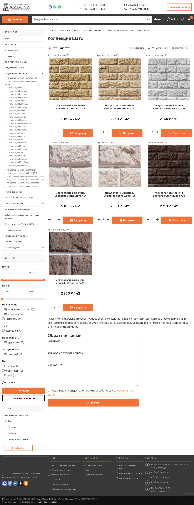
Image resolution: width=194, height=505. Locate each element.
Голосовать (20, 448)
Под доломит (14, 342)
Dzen (20, 483)
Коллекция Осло (16, 87)
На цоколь (13, 318)
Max (50, 7)
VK (15, 483)
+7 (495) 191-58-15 (159, 472)
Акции (7, 38)
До (29, 272)
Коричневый (14, 370)
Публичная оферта (94, 474)
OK (25, 483)
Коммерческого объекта (18, 439)
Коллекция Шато (16, 152)
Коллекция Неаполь (18, 120)
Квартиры (12, 433)
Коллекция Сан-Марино (20, 123)
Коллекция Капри (17, 155)
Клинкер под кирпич (14, 203)
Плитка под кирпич (13, 192)
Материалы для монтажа (16, 236)
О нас (87, 470)
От (4, 272)
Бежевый (12, 366)
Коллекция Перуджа (18, 107)
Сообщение (55, 364)
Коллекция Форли (17, 136)
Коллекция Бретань (18, 91)
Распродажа (10, 44)
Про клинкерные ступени (129, 473)
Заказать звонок (179, 7)
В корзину (80, 133)
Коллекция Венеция (18, 165)
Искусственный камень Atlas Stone (22, 179)
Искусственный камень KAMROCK (22, 173)
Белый (10, 375)
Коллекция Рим (16, 139)
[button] (59, 132)
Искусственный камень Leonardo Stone (127, 30)
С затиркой (13, 354)
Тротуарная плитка (13, 242)
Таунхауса (12, 427)
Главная (52, 30)
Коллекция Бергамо (18, 159)
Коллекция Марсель (18, 149)
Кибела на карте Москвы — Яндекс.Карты (25, 473)
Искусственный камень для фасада (23, 183)
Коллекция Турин (17, 133)
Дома (10, 421)
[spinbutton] (54, 132)
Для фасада (14, 314)
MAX (4, 483)
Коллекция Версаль (18, 130)
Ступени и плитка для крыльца (19, 198)
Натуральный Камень (14, 67)
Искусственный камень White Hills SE (24, 176)
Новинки (8, 56)
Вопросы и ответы (93, 465)
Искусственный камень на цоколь (22, 186)
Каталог (65, 30)
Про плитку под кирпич (128, 478)
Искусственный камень (87, 30)
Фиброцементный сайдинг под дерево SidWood (22, 216)
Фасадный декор (12, 247)
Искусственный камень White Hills (22, 78)
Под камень (14, 330)
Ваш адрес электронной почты (66, 352)
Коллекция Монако (17, 126)
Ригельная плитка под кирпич (18, 209)
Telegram (55, 7)
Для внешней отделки (19, 309)
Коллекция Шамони (18, 94)
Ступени (56, 479)
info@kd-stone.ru (159, 482)
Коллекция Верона (17, 100)
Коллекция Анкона (17, 117)
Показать (24, 390)
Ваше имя (54, 340)
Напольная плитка (13, 230)
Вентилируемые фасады (16, 62)
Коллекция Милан (17, 146)
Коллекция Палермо (18, 143)
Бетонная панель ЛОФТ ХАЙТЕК (19, 224)
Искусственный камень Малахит (21, 170)
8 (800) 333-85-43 (160, 477)
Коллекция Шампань (18, 104)
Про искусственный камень (126, 467)
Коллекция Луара (17, 113)
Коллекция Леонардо (18, 110)
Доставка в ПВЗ (12, 50)
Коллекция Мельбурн (18, 162)
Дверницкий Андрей (48, 502)
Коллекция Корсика (18, 97)
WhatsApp (59, 7)
